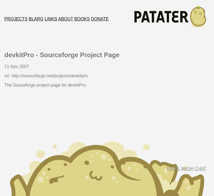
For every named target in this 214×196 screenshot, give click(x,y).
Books (82, 19)
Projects (15, 19)
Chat (200, 168)
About (65, 19)
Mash (187, 168)
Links (51, 19)
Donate (100, 19)
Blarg (36, 19)
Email (173, 168)
